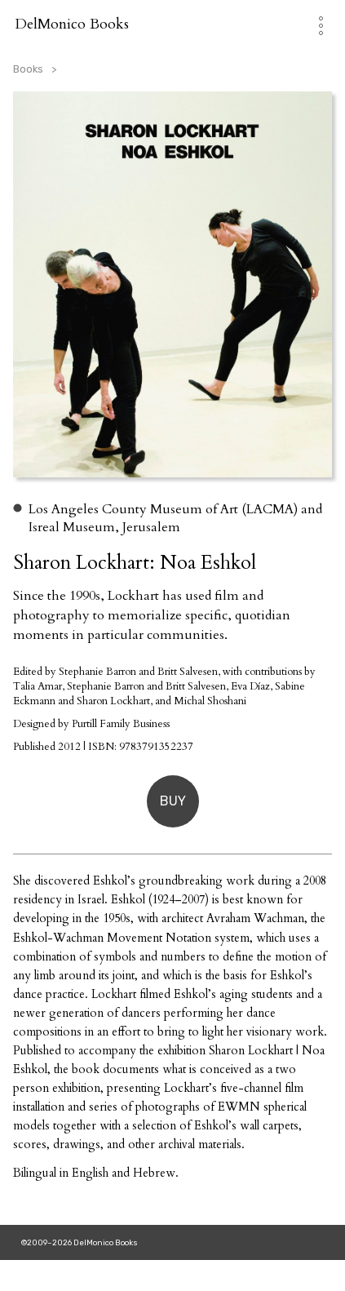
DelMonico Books (72, 24)
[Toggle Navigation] (312, 24)
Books (28, 69)
